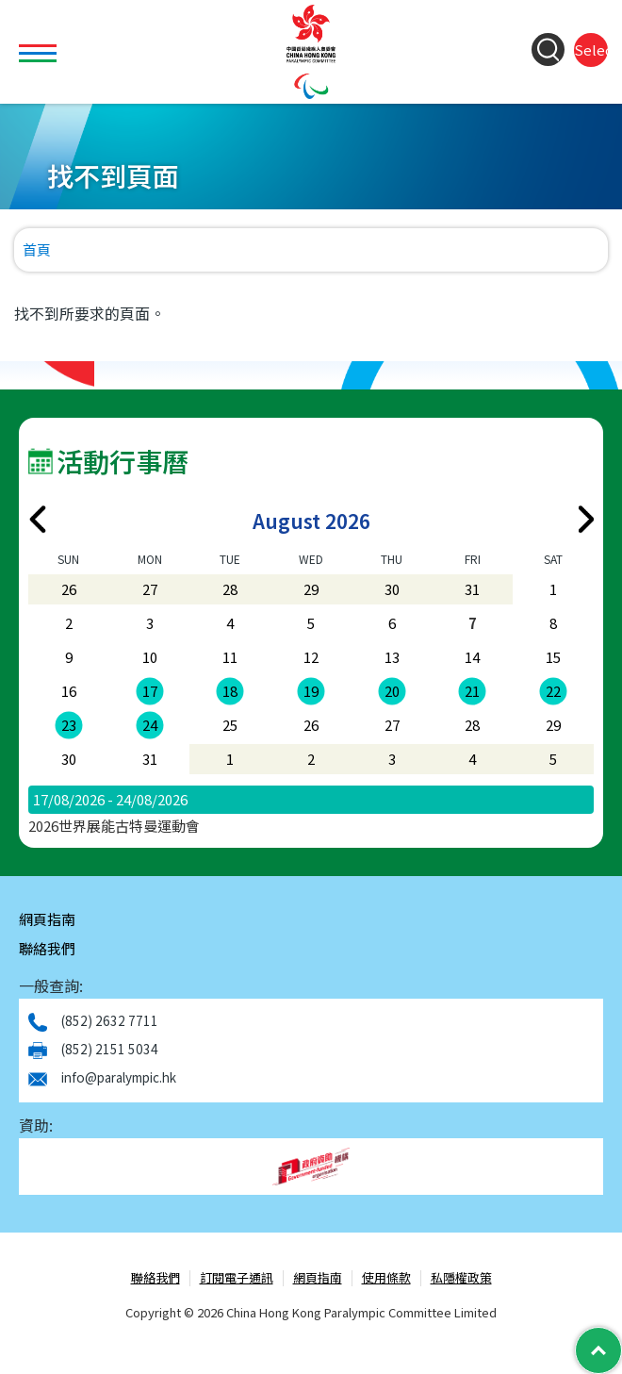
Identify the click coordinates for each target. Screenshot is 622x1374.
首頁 (37, 249)
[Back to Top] (598, 1350)
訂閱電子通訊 (236, 1278)
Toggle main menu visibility (40, 42)
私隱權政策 (461, 1278)
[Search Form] (548, 49)
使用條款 (386, 1278)
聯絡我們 (47, 948)
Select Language (591, 49)
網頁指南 (47, 919)
